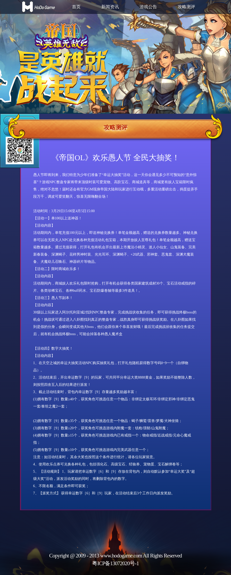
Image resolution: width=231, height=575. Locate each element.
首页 (76, 6)
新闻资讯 (110, 6)
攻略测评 (186, 6)
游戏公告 (148, 6)
